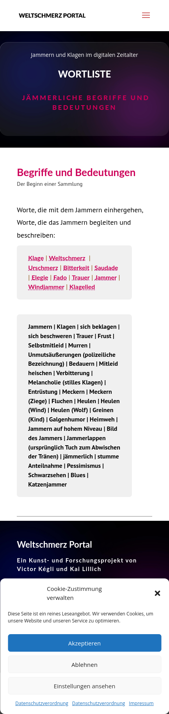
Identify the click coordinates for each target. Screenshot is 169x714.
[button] (157, 593)
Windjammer (46, 286)
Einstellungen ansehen (85, 686)
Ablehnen (84, 664)
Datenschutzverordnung (41, 703)
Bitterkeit (76, 267)
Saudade (106, 267)
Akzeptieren (84, 643)
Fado (60, 277)
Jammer (106, 277)
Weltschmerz (67, 257)
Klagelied (82, 286)
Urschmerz (43, 267)
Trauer (81, 277)
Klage (36, 257)
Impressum (141, 703)
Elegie (40, 277)
